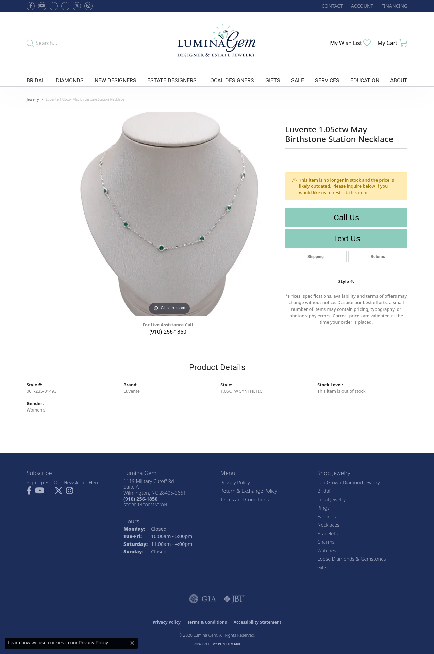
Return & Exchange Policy (248, 491)
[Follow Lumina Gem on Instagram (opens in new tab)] (88, 6)
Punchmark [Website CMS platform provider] (229, 644)
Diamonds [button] (70, 80)
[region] (169, 214)
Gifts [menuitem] (322, 567)
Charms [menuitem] (326, 542)
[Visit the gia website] (202, 598)
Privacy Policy (235, 482)
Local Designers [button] (230, 80)
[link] (331, 6)
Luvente (131, 391)
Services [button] (327, 80)
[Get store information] (145, 505)
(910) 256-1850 (167, 331)
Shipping (315, 256)
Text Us (346, 238)
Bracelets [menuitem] (327, 533)
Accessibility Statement (257, 622)
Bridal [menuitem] (323, 491)
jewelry (33, 99)
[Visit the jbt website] (234, 598)
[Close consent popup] (132, 643)
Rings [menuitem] (323, 508)
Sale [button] (297, 80)
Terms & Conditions (207, 622)
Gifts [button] (272, 80)
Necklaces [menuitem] (328, 525)
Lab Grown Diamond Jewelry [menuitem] (348, 482)
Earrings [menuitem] (326, 516)
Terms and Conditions (244, 499)
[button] (361, 6)
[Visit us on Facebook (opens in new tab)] (54, 6)
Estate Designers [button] (172, 80)
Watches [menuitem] (326, 550)
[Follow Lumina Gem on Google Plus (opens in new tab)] (65, 6)
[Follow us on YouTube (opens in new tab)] (42, 6)
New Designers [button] (115, 80)
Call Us (346, 217)
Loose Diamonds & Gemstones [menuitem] (351, 559)
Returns (378, 256)
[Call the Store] (140, 499)
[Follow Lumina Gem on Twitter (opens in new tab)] (77, 6)
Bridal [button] (36, 80)
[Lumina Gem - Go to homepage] (217, 43)
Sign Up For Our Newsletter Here (63, 482)
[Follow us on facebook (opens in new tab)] (31, 6)
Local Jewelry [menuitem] (331, 499)
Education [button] (364, 80)
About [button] (398, 80)
